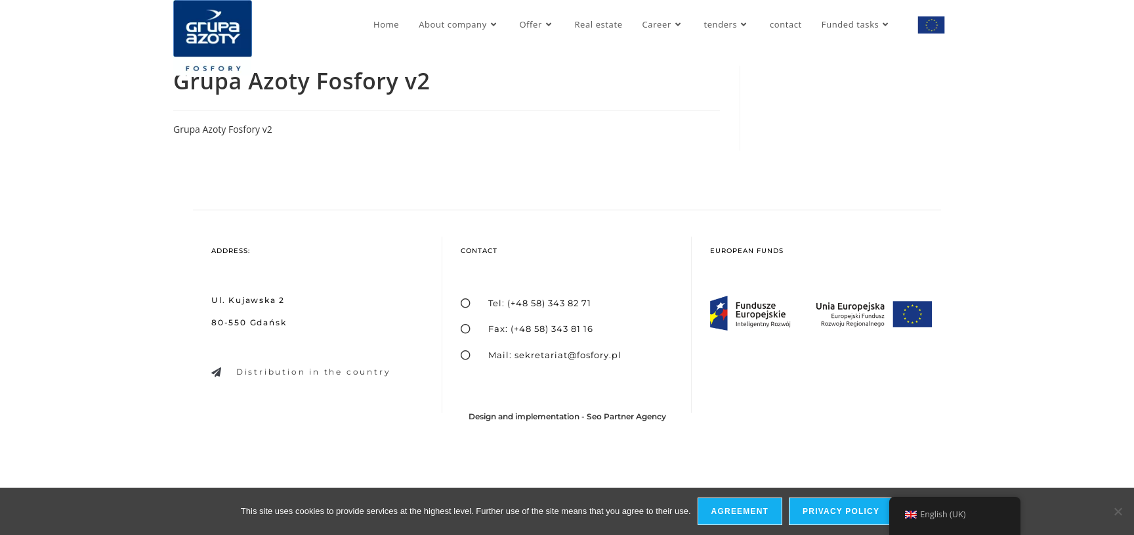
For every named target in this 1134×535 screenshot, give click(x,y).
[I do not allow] (1117, 511)
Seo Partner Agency (626, 416)
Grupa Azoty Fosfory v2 (222, 129)
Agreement (739, 511)
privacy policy (841, 511)
